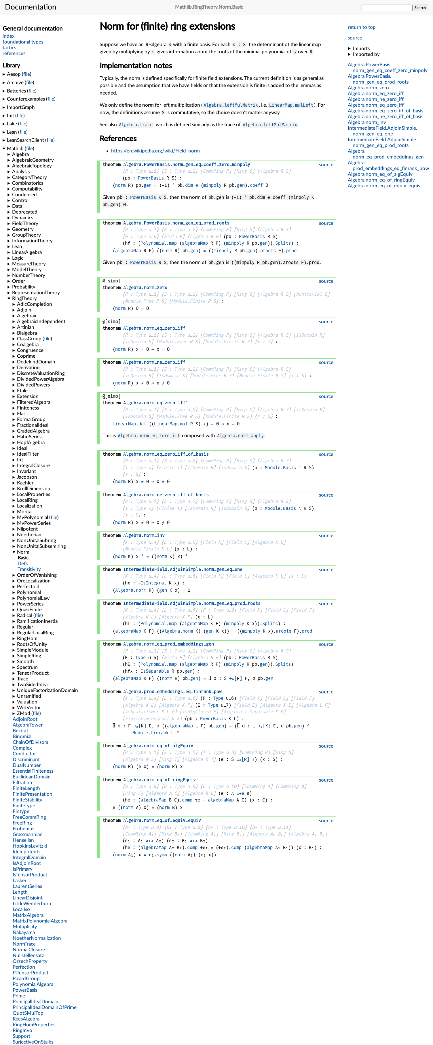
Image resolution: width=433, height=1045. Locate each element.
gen (147, 185)
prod (291, 250)
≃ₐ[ (240, 759)
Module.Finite (188, 301)
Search (420, 8)
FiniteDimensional (147, 718)
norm (120, 185)
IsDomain (306, 335)
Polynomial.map (158, 243)
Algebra (269, 171)
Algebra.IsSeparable (248, 711)
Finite (166, 467)
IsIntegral (153, 583)
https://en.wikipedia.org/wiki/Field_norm (155, 150)
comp (187, 800)
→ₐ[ (233, 678)
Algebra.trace (136, 124)
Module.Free (139, 301)
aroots (268, 250)
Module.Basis (280, 467)
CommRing (213, 171)
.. (186, 164)
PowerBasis (151, 178)
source (355, 37)
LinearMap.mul (171, 424)
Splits (283, 243)
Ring (241, 171)
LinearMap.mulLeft (291, 105)
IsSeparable (154, 671)
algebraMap (195, 243)
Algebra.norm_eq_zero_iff (149, 435)
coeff (256, 185)
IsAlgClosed (196, 711)
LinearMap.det (129, 424)
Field (170, 236)
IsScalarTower (142, 711)
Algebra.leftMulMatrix (231, 105)
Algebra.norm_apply (240, 435)
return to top (362, 27)
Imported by (366, 54)
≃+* (240, 793)
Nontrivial (309, 294)
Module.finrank (150, 732)
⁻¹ (141, 556)
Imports (361, 48)
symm (162, 854)
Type (140, 171)
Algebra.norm (130, 590)
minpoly (212, 185)
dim (189, 185)
